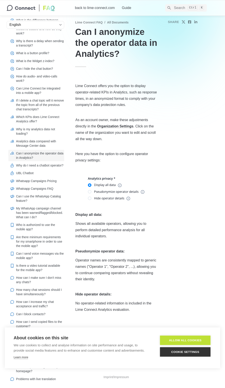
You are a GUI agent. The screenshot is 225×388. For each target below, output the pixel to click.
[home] (37, 7)
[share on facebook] (189, 22)
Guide (126, 8)
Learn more (21, 357)
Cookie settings (185, 352)
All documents (118, 22)
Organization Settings (115, 126)
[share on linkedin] (196, 22)
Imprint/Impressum (116, 377)
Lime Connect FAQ (89, 22)
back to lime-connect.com (95, 8)
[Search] (186, 8)
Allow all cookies (185, 340)
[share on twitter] (183, 22)
